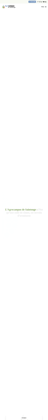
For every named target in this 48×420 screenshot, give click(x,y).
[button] (43, 7)
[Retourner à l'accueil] (9, 7)
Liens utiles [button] (32, 2)
